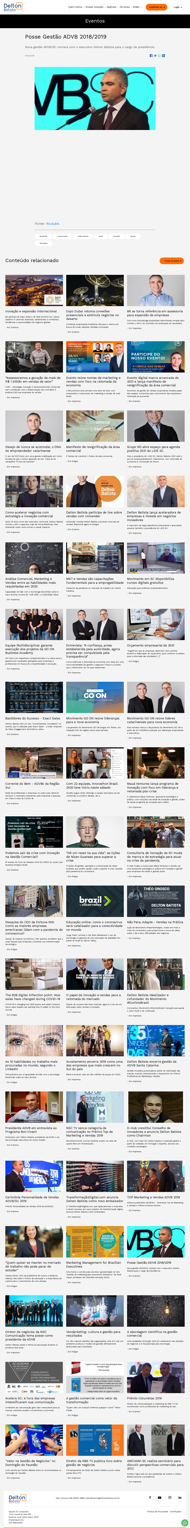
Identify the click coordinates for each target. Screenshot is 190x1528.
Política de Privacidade (157, 1512)
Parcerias (125, 7)
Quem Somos (75, 7)
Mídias (136, 7)
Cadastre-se (155, 7)
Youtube (52, 223)
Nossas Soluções (94, 7)
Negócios (111, 7)
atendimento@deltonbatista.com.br (103, 1498)
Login (176, 7)
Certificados (175, 1512)
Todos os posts (171, 261)
